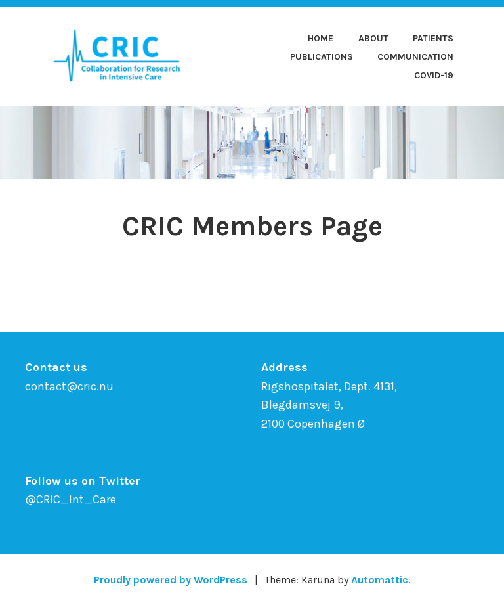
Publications (321, 56)
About (373, 38)
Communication (415, 56)
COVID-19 (433, 75)
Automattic (379, 579)
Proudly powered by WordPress (170, 579)
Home (320, 38)
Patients (433, 38)
